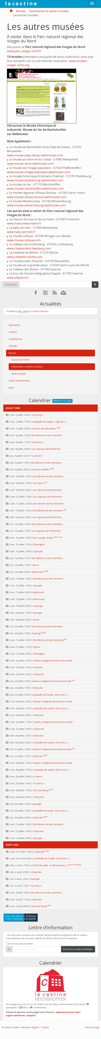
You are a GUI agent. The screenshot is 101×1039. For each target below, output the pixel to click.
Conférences (15, 339)
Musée (20, 11)
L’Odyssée (38, 674)
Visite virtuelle (18, 373)
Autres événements (19, 380)
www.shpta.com (18, 277)
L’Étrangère (39, 544)
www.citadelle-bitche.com (24, 257)
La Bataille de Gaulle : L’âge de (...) (49, 421)
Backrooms (38, 571)
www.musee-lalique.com (24, 240)
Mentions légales (30, 1027)
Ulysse (35, 565)
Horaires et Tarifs (20, 359)
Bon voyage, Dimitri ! (43, 537)
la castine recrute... (39, 311)
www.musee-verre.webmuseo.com (30, 163)
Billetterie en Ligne (62, 400)
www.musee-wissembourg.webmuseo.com (36, 205)
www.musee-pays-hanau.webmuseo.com (35, 155)
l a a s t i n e (21, 3)
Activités (13, 345)
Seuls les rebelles (40, 469)
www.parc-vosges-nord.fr (24, 51)
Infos (11, 387)
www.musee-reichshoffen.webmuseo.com (35, 188)
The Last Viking (40, 790)
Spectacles (14, 325)
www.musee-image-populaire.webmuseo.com (38, 172)
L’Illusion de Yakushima (44, 428)
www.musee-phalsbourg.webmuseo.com (35, 180)
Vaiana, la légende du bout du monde (52, 660)
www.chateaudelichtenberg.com (29, 248)
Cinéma (13, 331)
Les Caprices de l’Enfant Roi (46, 448)
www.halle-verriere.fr (21, 232)
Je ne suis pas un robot (19, 943)
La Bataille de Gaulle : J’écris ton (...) (50, 694)
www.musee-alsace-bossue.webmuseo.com (36, 197)
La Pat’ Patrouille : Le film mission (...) (49, 865)
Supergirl (37, 551)
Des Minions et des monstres (47, 435)
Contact (45, 1027)
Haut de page (92, 1027)
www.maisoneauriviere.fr (24, 223)
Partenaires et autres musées (49, 11)
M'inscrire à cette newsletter (78, 949)
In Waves (38, 667)
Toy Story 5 (37, 414)
